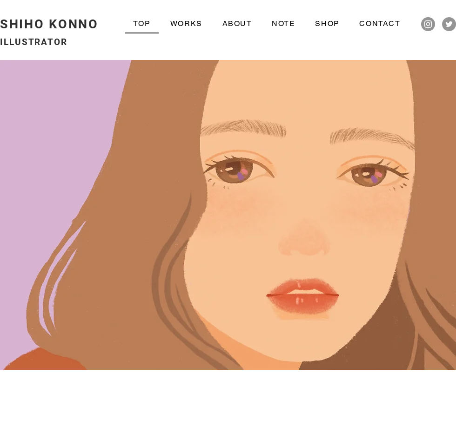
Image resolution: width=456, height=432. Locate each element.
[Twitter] (449, 24)
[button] (228, 215)
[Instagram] (428, 24)
